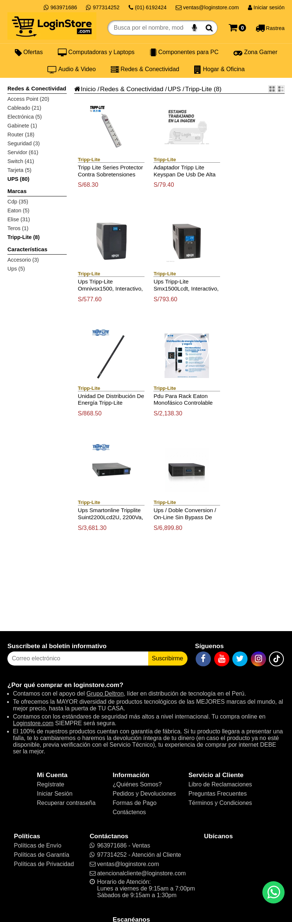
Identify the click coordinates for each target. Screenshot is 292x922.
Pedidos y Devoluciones (144, 793)
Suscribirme (167, 658)
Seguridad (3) (23, 143)
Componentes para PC (184, 52)
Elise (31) (18, 219)
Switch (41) (20, 161)
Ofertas (29, 52)
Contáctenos (129, 812)
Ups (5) (16, 269)
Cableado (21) (24, 108)
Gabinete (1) (22, 126)
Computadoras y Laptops (96, 52)
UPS (174, 89)
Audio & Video (71, 69)
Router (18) (20, 134)
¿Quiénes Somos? (137, 784)
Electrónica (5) (24, 117)
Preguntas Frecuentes (217, 793)
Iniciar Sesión (55, 793)
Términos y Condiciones (220, 803)
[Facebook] (203, 658)
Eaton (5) (18, 210)
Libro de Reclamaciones (220, 784)
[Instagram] (258, 658)
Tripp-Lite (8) (23, 237)
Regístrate (50, 784)
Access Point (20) (28, 99)
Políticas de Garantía (41, 855)
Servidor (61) (22, 152)
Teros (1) (18, 228)
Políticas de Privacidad (44, 864)
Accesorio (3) (23, 260)
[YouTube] (221, 658)
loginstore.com (96, 685)
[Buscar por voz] (194, 27)
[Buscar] (209, 27)
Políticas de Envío (37, 845)
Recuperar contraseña (66, 803)
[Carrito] (237, 27)
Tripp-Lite (198, 89)
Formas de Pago (134, 803)
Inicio (85, 89)
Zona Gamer (255, 52)
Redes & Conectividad (145, 69)
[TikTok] (276, 658)
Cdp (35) (17, 202)
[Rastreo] (270, 27)
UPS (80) (18, 179)
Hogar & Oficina (219, 69)
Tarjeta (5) (19, 170)
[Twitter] (240, 658)
